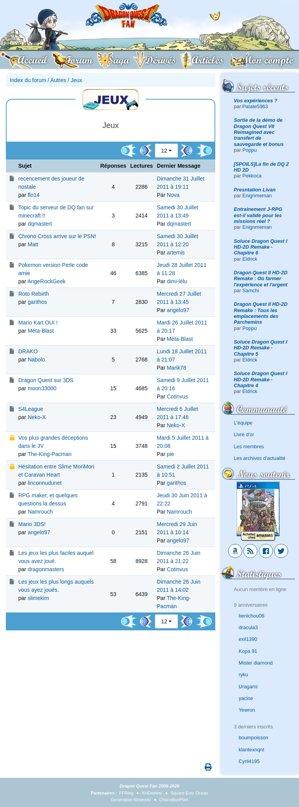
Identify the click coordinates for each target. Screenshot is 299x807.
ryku (243, 674)
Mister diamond (256, 663)
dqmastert (40, 224)
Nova (173, 195)
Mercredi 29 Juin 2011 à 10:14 (177, 528)
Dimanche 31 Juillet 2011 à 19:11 (180, 182)
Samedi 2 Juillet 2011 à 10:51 (183, 470)
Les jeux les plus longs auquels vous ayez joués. (56, 586)
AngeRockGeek (46, 281)
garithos (37, 302)
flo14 (33, 195)
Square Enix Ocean (189, 793)
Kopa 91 (248, 651)
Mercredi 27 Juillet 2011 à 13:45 (179, 298)
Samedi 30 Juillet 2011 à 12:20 (178, 240)
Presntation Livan (255, 190)
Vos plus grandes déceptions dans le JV (53, 442)
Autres (58, 80)
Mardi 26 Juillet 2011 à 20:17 (182, 326)
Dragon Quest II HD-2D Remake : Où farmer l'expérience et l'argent (261, 279)
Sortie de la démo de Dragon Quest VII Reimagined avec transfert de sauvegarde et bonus (259, 132)
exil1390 (248, 639)
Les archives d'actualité (260, 458)
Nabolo (36, 359)
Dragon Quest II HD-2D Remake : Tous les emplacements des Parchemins (261, 313)
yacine (246, 698)
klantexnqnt (251, 750)
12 (164, 150)
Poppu (250, 150)
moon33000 (42, 388)
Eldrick (250, 259)
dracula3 (248, 627)
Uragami (248, 686)
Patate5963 (255, 106)
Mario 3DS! (32, 524)
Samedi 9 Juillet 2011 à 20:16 (183, 384)
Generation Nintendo (131, 799)
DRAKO (28, 351)
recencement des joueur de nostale (51, 182)
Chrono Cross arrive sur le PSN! (57, 236)
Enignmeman (257, 195)
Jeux (76, 80)
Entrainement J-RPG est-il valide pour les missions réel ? (258, 215)
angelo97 (178, 310)
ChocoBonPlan (173, 799)
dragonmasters (46, 569)
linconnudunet (45, 483)
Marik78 (176, 368)
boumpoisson (253, 737)
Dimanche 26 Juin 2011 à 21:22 (179, 557)
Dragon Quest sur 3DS (46, 380)
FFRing (126, 793)
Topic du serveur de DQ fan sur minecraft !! (56, 211)
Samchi (251, 290)
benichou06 (251, 616)
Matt (33, 244)
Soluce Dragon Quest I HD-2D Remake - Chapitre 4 (260, 379)
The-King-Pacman (50, 454)
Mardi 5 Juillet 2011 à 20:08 (183, 442)
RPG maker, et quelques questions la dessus (48, 499)
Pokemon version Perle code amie (53, 269)
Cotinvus (177, 396)
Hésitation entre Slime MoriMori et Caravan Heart (56, 470)
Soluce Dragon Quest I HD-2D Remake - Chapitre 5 (260, 348)
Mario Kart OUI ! (38, 322)
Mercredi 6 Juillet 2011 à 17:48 (177, 413)
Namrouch (40, 512)
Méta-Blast (41, 331)
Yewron (247, 710)
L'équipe (243, 423)
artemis (176, 252)
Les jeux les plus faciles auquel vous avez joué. (55, 557)
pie (170, 454)
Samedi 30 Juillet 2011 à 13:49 (178, 211)
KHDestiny (152, 793)
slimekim (38, 598)
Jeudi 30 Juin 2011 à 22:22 (182, 499)
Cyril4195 (249, 761)
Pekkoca (252, 176)
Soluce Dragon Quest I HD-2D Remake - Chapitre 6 (260, 247)
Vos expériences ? (256, 101)
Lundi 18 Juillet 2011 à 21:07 (182, 355)
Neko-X (37, 417)
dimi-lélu (177, 281)
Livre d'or (244, 434)
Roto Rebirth (33, 294)
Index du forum (28, 80)
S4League (30, 409)
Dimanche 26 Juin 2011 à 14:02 (179, 586)
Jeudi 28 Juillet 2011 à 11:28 (182, 269)
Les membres (249, 446)
